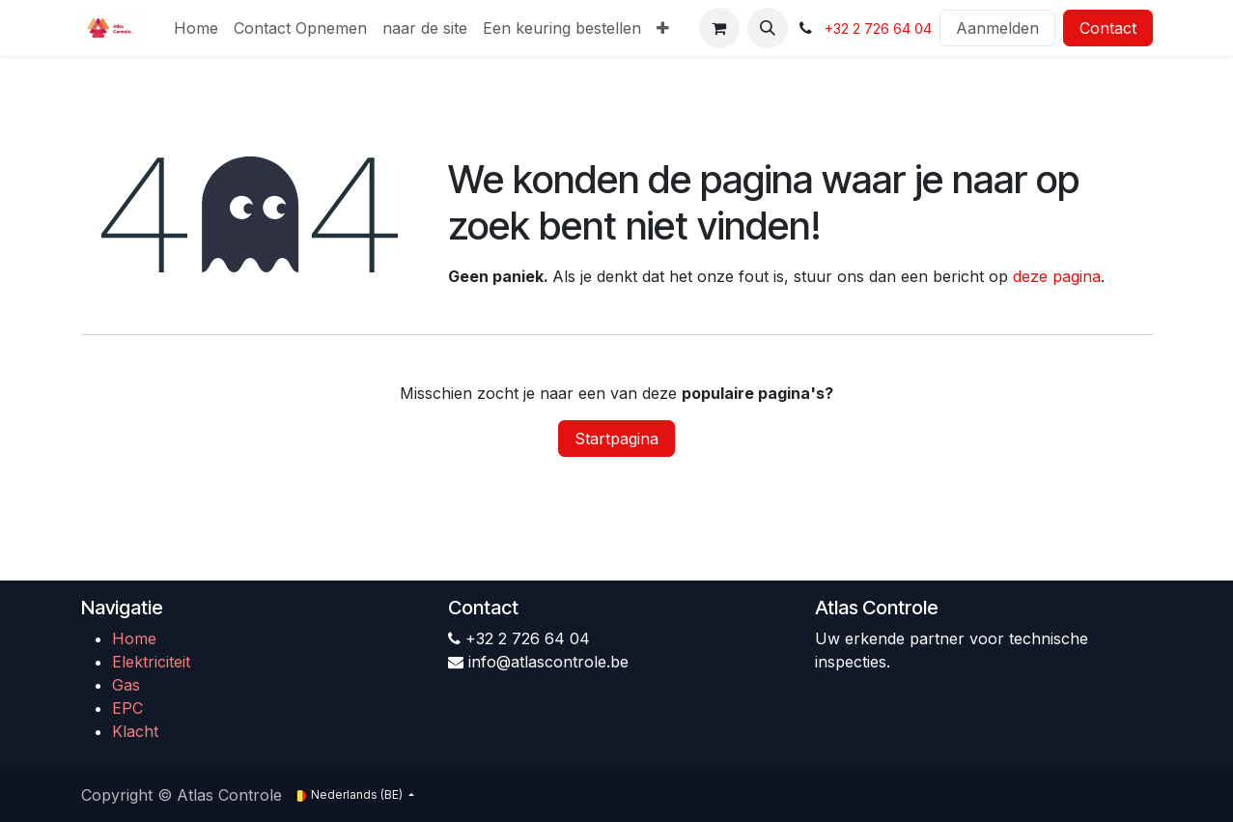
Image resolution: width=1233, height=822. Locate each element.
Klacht (135, 731)
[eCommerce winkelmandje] (719, 28)
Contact (1107, 28)
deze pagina (1057, 276)
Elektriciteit (151, 661)
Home (134, 638)
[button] (767, 28)
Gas (126, 684)
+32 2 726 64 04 (878, 28)
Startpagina (616, 438)
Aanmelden (997, 28)
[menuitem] (196, 28)
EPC (127, 708)
